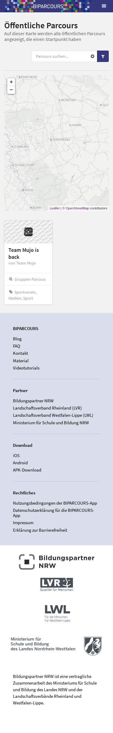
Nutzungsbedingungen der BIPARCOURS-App (55, 503)
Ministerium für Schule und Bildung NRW (51, 422)
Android (20, 462)
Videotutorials (26, 368)
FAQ (16, 346)
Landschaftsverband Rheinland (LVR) (47, 408)
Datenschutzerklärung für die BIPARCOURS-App (53, 512)
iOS (16, 455)
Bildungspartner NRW (33, 401)
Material (21, 360)
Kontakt (20, 353)
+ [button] (11, 82)
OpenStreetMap (77, 208)
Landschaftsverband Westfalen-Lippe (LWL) (53, 415)
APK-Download (27, 470)
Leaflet (55, 208)
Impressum (23, 522)
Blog (17, 339)
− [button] (11, 90)
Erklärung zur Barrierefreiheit (40, 530)
